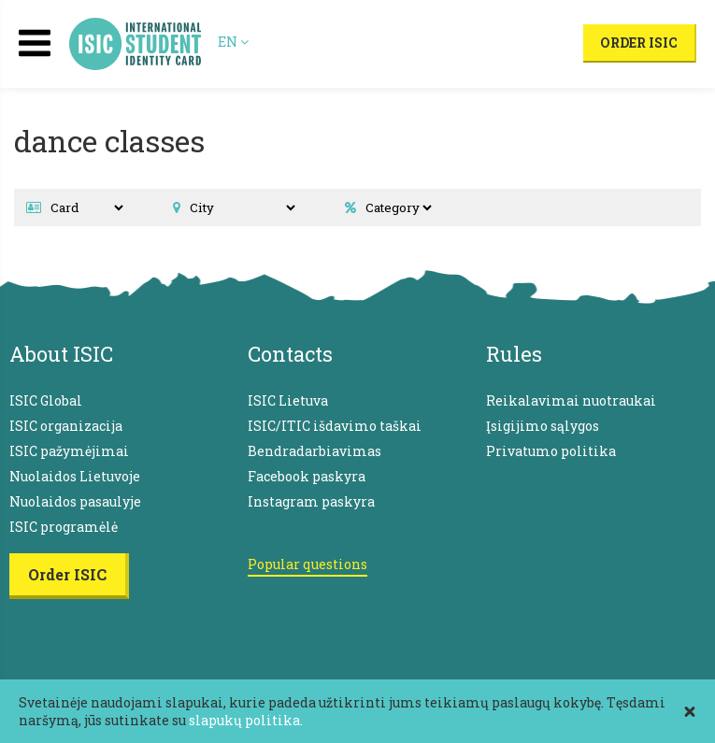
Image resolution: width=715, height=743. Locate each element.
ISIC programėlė (63, 527)
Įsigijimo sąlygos (542, 426)
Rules (514, 353)
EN (233, 41)
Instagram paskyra (311, 501)
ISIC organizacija (65, 426)
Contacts (290, 353)
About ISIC (61, 353)
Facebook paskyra (306, 476)
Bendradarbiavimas (314, 451)
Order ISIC (639, 42)
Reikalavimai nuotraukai (571, 400)
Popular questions (307, 564)
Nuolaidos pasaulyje (75, 501)
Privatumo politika (551, 451)
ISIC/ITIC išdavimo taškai (335, 426)
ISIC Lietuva (288, 400)
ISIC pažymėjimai (69, 451)
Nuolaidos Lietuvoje (74, 476)
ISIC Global (45, 400)
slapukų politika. (246, 720)
